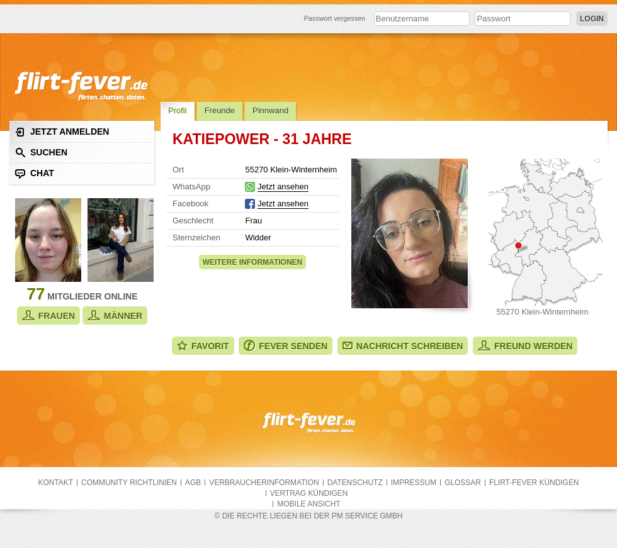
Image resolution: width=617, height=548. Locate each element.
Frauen (48, 315)
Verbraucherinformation (264, 482)
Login (592, 18)
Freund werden (525, 345)
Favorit (203, 346)
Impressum (413, 482)
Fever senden (285, 346)
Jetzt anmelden (62, 131)
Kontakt (56, 482)
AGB (193, 482)
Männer (115, 315)
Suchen (41, 152)
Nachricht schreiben (402, 346)
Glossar (462, 482)
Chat (34, 173)
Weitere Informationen (252, 262)
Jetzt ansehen (283, 186)
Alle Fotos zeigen (409, 233)
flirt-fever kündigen (534, 482)
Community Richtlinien (129, 482)
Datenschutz (355, 482)
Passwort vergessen (335, 18)
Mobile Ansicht (308, 504)
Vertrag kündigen (309, 493)
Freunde (220, 110)
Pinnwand (270, 110)
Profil (177, 110)
